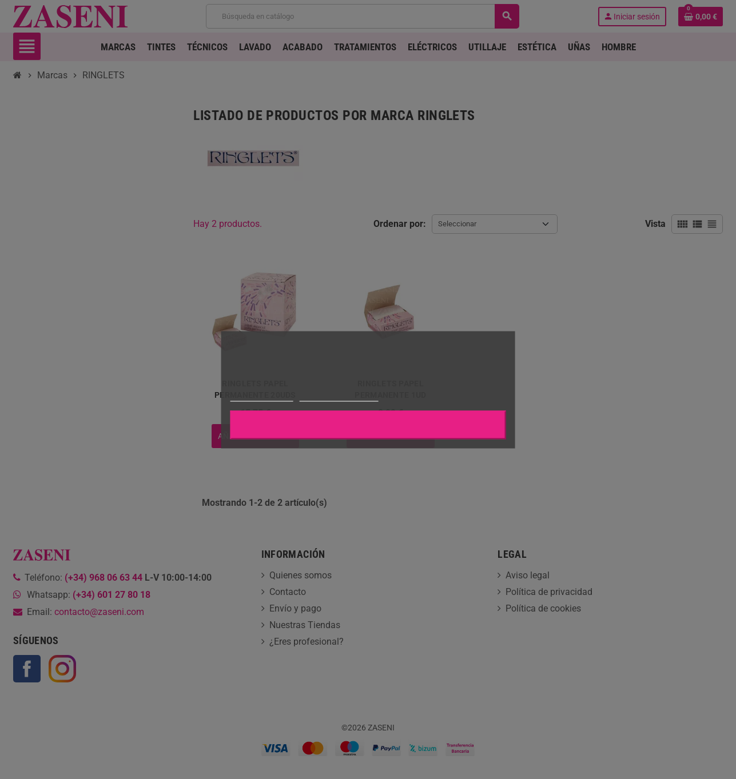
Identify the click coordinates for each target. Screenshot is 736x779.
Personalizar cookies (338, 396)
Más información (261, 396)
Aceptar (368, 424)
